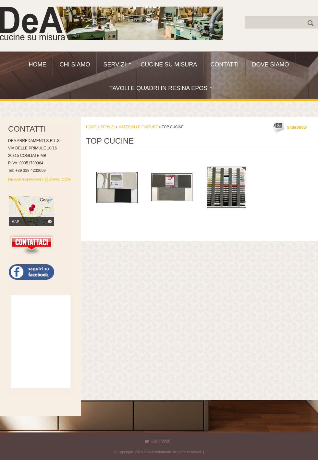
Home (37, 64)
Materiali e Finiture (138, 127)
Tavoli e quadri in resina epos (160, 88)
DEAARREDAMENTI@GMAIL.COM (39, 179)
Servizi (117, 64)
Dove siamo (270, 64)
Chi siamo (74, 64)
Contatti (224, 64)
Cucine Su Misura (169, 64)
